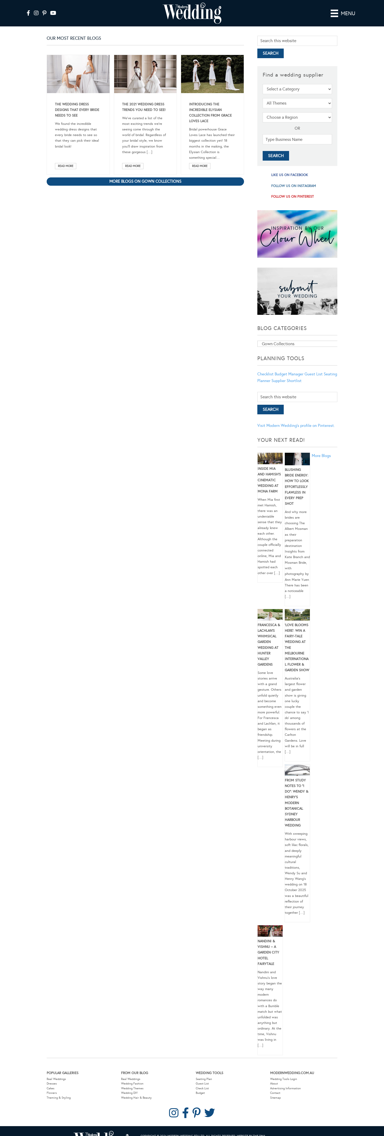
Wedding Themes (132, 1088)
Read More (65, 166)
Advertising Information (285, 1088)
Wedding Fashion (132, 1083)
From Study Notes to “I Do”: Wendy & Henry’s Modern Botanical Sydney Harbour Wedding (296, 803)
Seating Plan (204, 1079)
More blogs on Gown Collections (145, 181)
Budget (200, 1093)
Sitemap (275, 1097)
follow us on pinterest (292, 196)
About (274, 1083)
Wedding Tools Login (283, 1079)
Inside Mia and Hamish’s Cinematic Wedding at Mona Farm (269, 480)
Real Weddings (56, 1079)
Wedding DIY (129, 1093)
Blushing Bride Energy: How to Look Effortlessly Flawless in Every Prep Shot (297, 487)
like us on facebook (289, 175)
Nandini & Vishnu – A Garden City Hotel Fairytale (268, 952)
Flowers (52, 1093)
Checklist (265, 374)
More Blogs (321, 455)
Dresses (52, 1083)
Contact (275, 1093)
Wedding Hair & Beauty (136, 1097)
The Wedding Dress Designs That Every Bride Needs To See (77, 110)
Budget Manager (289, 374)
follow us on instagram (293, 186)
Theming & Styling (59, 1097)
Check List (202, 1088)
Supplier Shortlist (286, 380)
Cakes (50, 1088)
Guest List (314, 374)
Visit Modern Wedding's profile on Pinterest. (296, 425)
